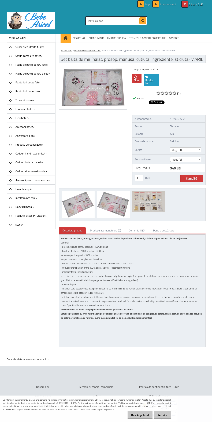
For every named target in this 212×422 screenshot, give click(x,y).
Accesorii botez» (25, 127)
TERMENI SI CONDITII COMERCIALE (147, 38)
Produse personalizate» (29, 144)
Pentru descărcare (163, 230)
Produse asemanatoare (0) (105, 230)
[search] (143, 21)
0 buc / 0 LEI (196, 4)
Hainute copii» (24, 189)
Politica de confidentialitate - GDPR (159, 387)
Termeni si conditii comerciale (96, 387)
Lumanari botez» (25, 109)
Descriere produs (72, 230)
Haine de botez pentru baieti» (33, 73)
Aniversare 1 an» (25, 136)
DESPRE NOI (79, 38)
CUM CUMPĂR (96, 38)
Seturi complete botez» (29, 56)
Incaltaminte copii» (27, 198)
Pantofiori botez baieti (28, 91)
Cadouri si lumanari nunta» (31, 171)
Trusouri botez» (25, 100)
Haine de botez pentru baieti (87, 50)
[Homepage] (67, 38)
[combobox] (185, 149)
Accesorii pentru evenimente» (33, 180)
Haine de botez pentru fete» (32, 65)
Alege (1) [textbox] (177, 150)
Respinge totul (138, 415)
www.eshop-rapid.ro (38, 359)
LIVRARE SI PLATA (116, 38)
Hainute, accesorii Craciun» (31, 216)
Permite (161, 415)
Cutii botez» (22, 118)
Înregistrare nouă (167, 4)
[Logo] (31, 20)
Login (146, 4)
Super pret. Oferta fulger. (30, 47)
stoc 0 (19, 224)
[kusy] (139, 178)
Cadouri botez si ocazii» (29, 162)
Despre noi (42, 387)
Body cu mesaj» (25, 207)
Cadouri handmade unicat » (31, 153)
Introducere (66, 50)
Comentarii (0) (137, 230)
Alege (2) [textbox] (177, 159)
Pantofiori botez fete (28, 82)
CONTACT (174, 38)
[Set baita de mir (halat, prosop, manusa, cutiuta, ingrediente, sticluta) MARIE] (93, 68)
